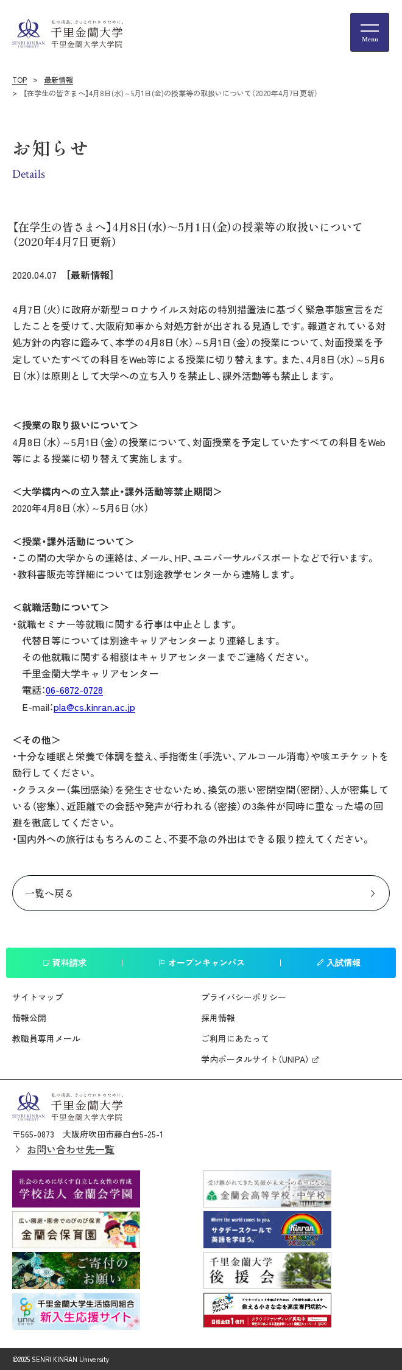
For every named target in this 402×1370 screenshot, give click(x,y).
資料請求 (64, 962)
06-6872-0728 (74, 689)
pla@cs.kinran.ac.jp (94, 706)
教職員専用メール (46, 1038)
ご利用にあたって (235, 1038)
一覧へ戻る (49, 893)
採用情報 (218, 1018)
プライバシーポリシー (243, 997)
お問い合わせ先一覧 (71, 1149)
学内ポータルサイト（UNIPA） (255, 1059)
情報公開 (29, 1018)
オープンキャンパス (201, 962)
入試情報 (338, 962)
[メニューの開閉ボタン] (369, 32)
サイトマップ (37, 997)
